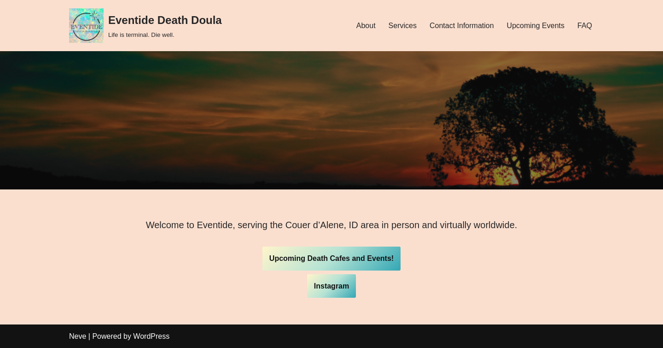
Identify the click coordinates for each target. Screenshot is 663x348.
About (366, 25)
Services (403, 25)
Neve (77, 336)
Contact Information (462, 25)
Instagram (331, 286)
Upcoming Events (535, 25)
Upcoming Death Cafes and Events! (331, 258)
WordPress (151, 336)
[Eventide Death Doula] (145, 25)
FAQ (584, 25)
